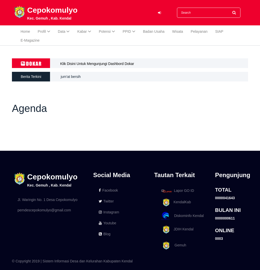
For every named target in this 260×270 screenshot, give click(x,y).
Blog (104, 234)
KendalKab (175, 202)
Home (25, 31)
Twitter (106, 201)
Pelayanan (199, 31)
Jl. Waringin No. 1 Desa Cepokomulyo (47, 200)
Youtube (107, 223)
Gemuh (173, 245)
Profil (42, 31)
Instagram (109, 212)
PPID (127, 31)
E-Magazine (30, 40)
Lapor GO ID (177, 191)
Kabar (82, 31)
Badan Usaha (154, 31)
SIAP (219, 31)
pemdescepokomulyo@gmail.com (44, 210)
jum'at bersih (71, 77)
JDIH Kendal (176, 229)
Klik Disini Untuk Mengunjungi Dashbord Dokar (97, 64)
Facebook (108, 190)
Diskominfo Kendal (182, 216)
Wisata (177, 31)
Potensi (105, 31)
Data (62, 31)
